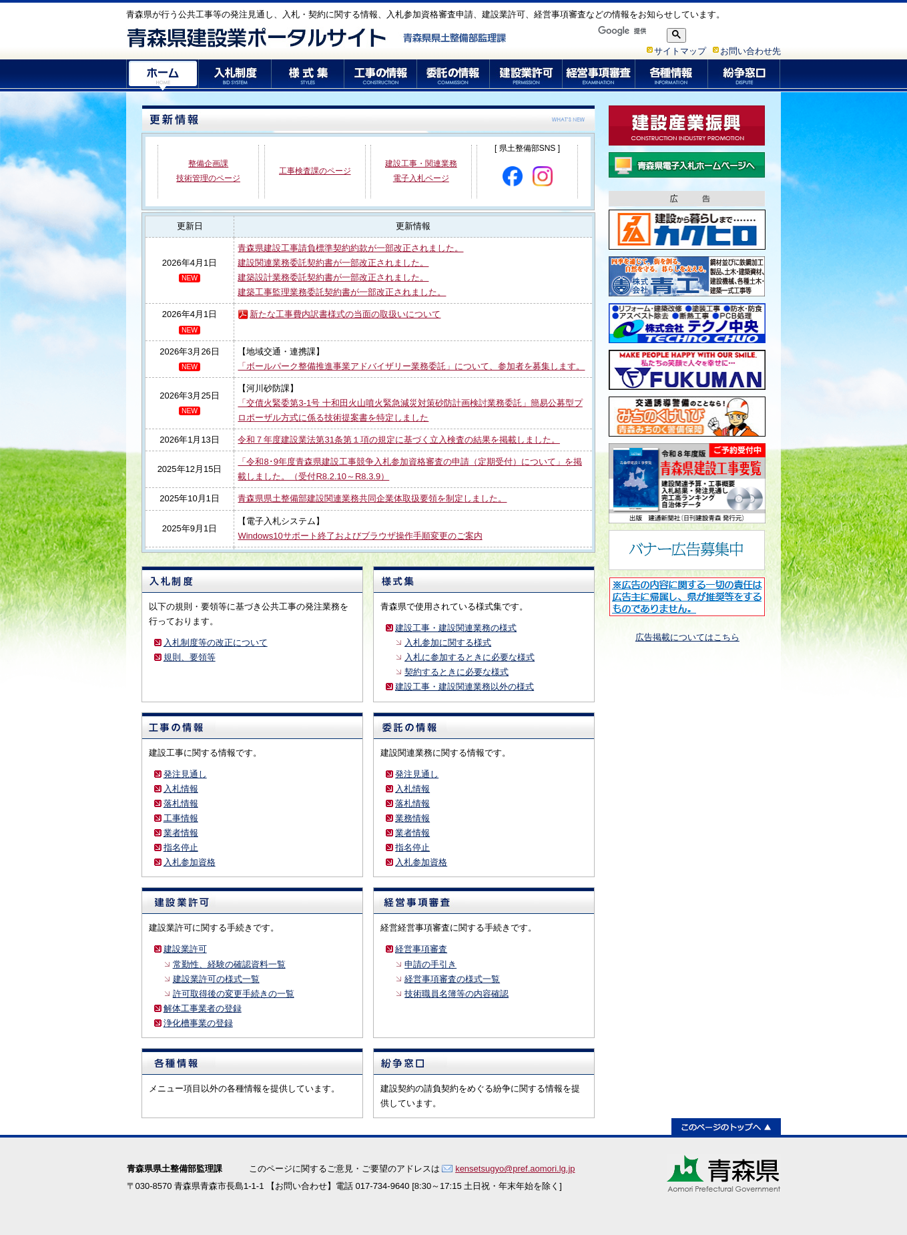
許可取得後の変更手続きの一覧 (233, 994)
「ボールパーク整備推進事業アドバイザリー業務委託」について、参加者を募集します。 (411, 366)
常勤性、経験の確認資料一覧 (229, 964)
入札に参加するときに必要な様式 (469, 657)
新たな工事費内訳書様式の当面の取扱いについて (345, 314)
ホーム (162, 75)
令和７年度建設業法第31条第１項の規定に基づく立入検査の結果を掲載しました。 (398, 440)
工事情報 (181, 818)
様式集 (308, 75)
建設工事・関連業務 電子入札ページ (421, 171)
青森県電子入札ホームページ (687, 165)
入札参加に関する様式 (447, 643)
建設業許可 (526, 75)
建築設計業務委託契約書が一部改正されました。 (333, 277)
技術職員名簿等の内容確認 (456, 994)
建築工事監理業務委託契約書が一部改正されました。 (342, 292)
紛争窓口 (744, 75)
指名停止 (181, 847)
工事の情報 (380, 75)
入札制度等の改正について (216, 643)
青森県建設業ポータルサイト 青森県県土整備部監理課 (317, 37)
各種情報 (671, 75)
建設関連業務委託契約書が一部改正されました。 (333, 263)
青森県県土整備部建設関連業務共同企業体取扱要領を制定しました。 (372, 498)
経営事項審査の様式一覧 (452, 979)
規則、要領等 (190, 657)
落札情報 (181, 803)
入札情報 (181, 789)
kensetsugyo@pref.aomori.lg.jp (515, 1169)
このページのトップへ (726, 1126)
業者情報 (181, 833)
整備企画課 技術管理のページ (208, 171)
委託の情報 (453, 75)
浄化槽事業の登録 (198, 1023)
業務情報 (412, 818)
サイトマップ (680, 51)
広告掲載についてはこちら (687, 637)
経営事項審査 (599, 75)
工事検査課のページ (315, 171)
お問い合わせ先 (750, 51)
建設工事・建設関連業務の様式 (456, 628)
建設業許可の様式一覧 (216, 979)
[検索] (627, 31)
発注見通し (185, 774)
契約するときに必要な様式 (456, 672)
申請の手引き (430, 964)
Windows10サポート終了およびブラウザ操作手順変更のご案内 (360, 536)
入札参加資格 (190, 862)
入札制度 (235, 75)
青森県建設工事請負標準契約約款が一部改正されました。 (350, 248)
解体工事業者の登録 (203, 1008)
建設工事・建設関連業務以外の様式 (464, 687)
